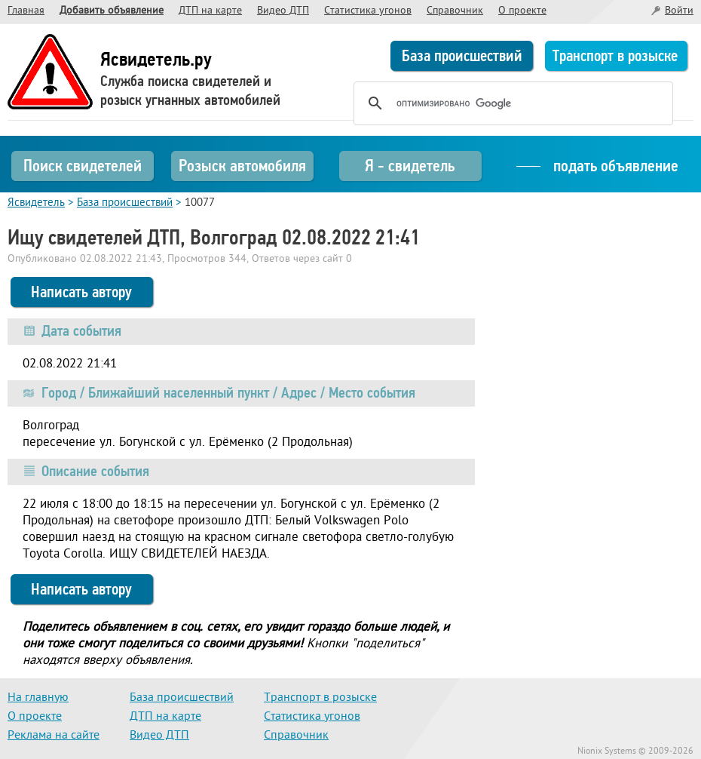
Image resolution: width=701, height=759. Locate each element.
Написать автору (81, 292)
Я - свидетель (410, 165)
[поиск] (511, 103)
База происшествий (462, 56)
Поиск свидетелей (82, 165)
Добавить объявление (112, 11)
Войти (679, 11)
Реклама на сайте (53, 735)
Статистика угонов (368, 11)
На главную (38, 697)
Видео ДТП (283, 11)
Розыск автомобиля (242, 165)
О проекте (522, 11)
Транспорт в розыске (615, 56)
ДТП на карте (210, 11)
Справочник (455, 11)
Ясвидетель (36, 203)
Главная (26, 11)
